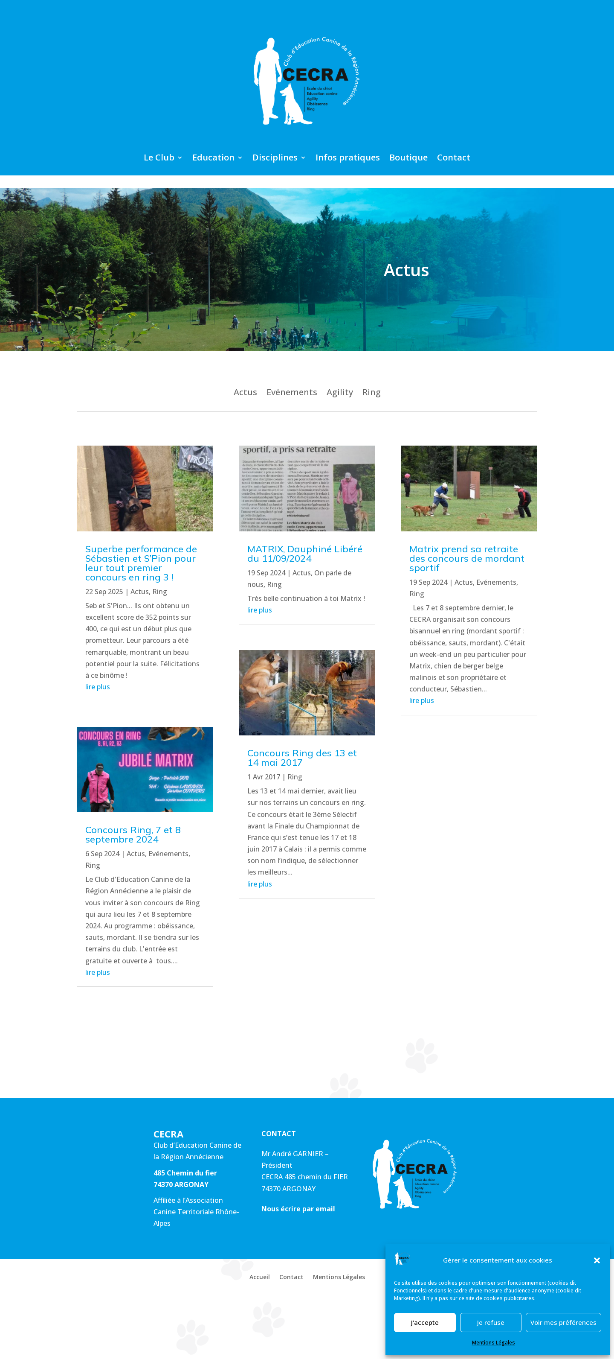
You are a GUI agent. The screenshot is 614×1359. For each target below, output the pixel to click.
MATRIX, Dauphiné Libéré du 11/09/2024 (304, 553)
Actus (245, 393)
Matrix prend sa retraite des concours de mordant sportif (466, 558)
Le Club (159, 159)
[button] (597, 1260)
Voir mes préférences (563, 1322)
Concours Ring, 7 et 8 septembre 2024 (133, 834)
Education (213, 159)
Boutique (408, 159)
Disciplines (275, 159)
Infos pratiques (348, 159)
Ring (371, 393)
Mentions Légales (493, 1342)
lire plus (97, 686)
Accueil (259, 1277)
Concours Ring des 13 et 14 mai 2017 (302, 757)
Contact (453, 159)
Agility (340, 393)
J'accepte (425, 1322)
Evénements (291, 393)
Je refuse (490, 1322)
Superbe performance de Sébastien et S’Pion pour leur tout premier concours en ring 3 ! (141, 563)
